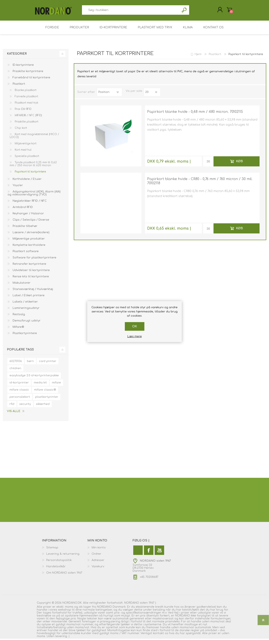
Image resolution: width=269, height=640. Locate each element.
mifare (56, 383)
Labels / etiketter (25, 303)
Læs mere (134, 336)
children (15, 369)
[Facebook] (148, 551)
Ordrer (96, 555)
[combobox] (131, 10)
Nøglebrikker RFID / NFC (29, 202)
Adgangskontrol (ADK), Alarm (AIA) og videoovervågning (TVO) (34, 194)
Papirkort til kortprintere (30, 172)
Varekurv (227, 10)
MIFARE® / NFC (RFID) (28, 116)
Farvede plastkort (26, 97)
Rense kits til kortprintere (30, 277)
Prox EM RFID (23, 110)
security (25, 405)
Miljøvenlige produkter (28, 239)
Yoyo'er (17, 186)
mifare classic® (45, 391)
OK (134, 326)
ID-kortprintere (23, 66)
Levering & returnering (62, 555)
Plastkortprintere (24, 334)
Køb (239, 162)
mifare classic (19, 391)
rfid (11, 405)
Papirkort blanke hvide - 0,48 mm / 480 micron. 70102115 (195, 113)
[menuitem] (64, 549)
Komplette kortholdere (28, 246)
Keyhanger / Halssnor (28, 214)
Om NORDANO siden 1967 (64, 574)
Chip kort (20, 129)
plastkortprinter (46, 398)
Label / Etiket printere (28, 296)
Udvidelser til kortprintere (31, 271)
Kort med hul (23, 151)
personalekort (19, 398)
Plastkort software (25, 252)
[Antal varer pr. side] (152, 93)
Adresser (98, 561)
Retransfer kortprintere (29, 265)
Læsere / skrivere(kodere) (30, 233)
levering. (61, 637)
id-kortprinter (19, 383)
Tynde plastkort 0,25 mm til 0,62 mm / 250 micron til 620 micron (33, 165)
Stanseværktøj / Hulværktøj (32, 290)
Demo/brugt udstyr (26, 321)
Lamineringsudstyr (26, 309)
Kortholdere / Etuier (27, 180)
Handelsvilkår (56, 567)
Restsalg (18, 315)
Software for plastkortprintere (34, 258)
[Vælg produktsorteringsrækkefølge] (109, 93)
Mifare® (18, 328)
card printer (47, 362)
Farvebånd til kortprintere (31, 78)
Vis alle (13, 412)
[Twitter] (138, 551)
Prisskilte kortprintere (27, 72)
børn (30, 362)
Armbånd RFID (22, 208)
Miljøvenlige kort (25, 144)
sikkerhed (43, 405)
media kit (40, 383)
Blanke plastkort (25, 91)
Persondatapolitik (59, 561)
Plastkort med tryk (26, 104)
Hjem (198, 55)
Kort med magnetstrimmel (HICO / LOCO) (34, 137)
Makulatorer (21, 284)
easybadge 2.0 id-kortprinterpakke (34, 376)
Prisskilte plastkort (26, 122)
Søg (184, 10)
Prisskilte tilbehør (24, 227)
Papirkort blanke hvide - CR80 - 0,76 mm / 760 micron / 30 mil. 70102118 (199, 182)
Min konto (99, 548)
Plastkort (18, 85)
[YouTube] (159, 551)
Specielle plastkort (26, 157)
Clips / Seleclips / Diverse (30, 221)
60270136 (15, 362)
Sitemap (52, 548)
